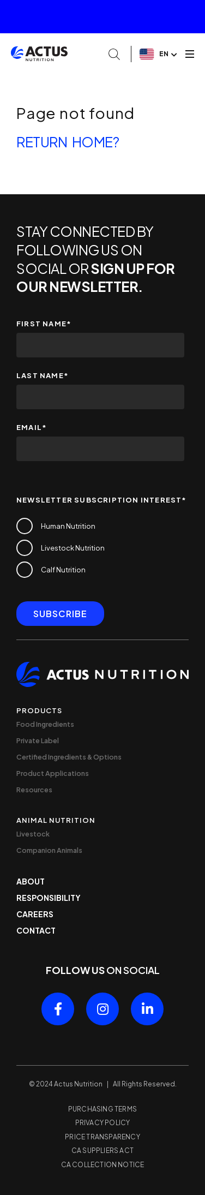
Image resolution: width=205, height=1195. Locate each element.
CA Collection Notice (102, 1165)
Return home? (67, 142)
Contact (36, 930)
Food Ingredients (45, 724)
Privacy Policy (102, 1123)
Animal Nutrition (55, 820)
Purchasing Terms (102, 1109)
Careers (34, 914)
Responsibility (48, 898)
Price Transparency (102, 1137)
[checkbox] (100, 548)
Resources (34, 789)
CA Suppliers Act (102, 1150)
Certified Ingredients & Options (69, 756)
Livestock (33, 833)
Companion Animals (49, 850)
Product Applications (52, 773)
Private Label (37, 740)
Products (39, 710)
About (30, 881)
